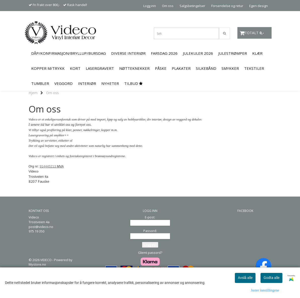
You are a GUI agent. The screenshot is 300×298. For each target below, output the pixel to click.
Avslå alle (245, 278)
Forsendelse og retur (227, 6)
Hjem (33, 92)
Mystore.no (37, 264)
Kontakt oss (259, 16)
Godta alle (271, 278)
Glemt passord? (150, 252)
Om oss (168, 6)
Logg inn (149, 6)
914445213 (48, 166)
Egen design (258, 6)
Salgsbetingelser (192, 6)
